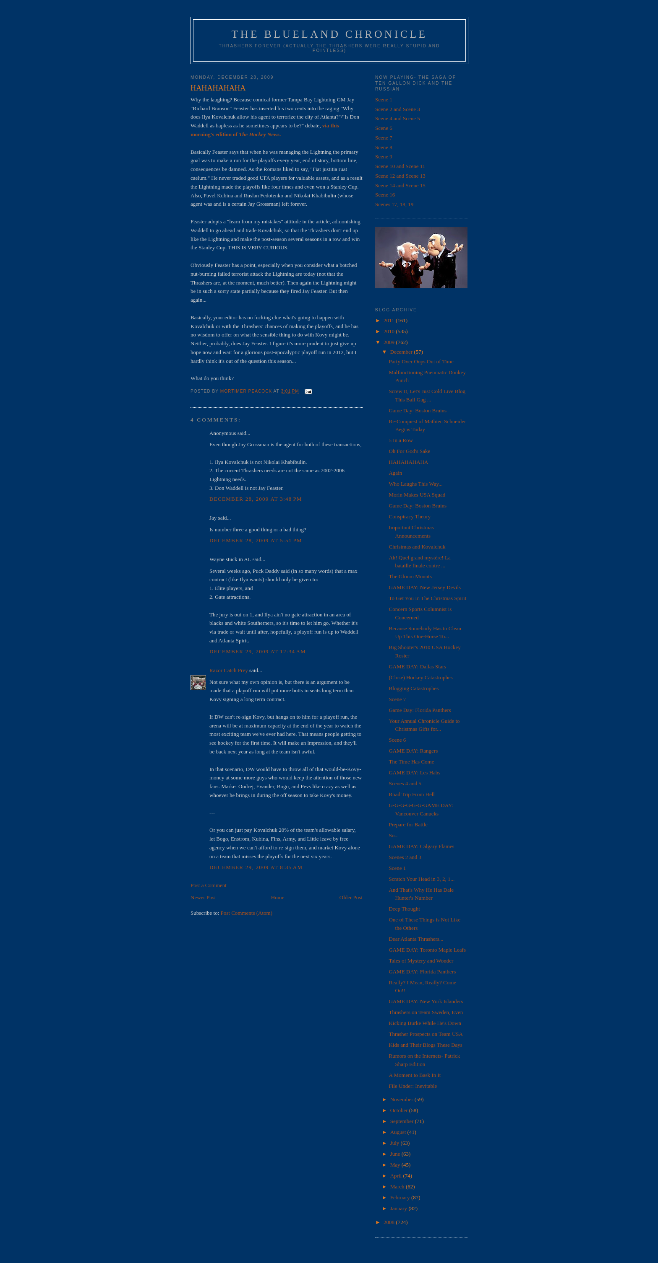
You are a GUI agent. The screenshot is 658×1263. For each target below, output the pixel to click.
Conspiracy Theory (410, 516)
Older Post (351, 897)
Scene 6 (383, 128)
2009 (390, 342)
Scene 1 (383, 99)
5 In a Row (401, 440)
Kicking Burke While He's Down (425, 1023)
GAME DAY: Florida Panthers (422, 971)
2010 (390, 331)
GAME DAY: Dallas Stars (417, 666)
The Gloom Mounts (410, 576)
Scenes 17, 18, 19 (394, 204)
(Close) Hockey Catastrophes (420, 677)
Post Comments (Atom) (247, 913)
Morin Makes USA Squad (417, 495)
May (396, 1165)
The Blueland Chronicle (330, 34)
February (400, 1197)
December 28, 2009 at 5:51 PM (255, 540)
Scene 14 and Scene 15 (400, 185)
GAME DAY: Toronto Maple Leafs (427, 950)
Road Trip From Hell (411, 794)
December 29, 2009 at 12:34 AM (257, 651)
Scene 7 (383, 138)
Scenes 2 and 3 (405, 857)
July (395, 1143)
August (398, 1132)
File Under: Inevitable (413, 1086)
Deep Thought (404, 909)
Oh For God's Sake (409, 451)
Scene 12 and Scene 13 (400, 176)
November (402, 1099)
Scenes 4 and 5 (405, 783)
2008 (390, 1222)
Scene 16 (385, 195)
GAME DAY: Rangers (413, 751)
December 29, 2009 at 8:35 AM (256, 867)
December (402, 352)
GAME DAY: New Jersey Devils (425, 587)
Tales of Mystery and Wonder (421, 961)
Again (395, 473)
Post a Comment (209, 885)
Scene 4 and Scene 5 (397, 118)
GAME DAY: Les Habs (414, 772)
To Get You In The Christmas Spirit (427, 598)
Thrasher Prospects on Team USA (425, 1034)
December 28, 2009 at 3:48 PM (255, 499)
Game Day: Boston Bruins (417, 410)
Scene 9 (383, 156)
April (396, 1175)
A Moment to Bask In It (415, 1075)
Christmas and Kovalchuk (417, 547)
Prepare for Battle (408, 824)
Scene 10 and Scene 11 (400, 166)
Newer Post (203, 897)
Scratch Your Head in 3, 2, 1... (421, 879)
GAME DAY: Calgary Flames (421, 846)
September (402, 1121)
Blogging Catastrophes (414, 688)
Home (278, 897)
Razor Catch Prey (228, 670)
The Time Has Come (411, 761)
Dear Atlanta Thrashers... (416, 939)
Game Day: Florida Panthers (420, 710)
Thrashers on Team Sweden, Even (426, 1012)
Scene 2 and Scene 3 (397, 109)
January (399, 1208)
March (398, 1186)
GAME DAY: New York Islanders (426, 1001)
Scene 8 (383, 147)
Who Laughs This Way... (415, 484)
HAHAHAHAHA (408, 462)
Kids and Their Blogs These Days (425, 1045)
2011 (390, 320)
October (399, 1110)
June (396, 1154)
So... (393, 835)
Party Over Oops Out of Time (421, 361)
